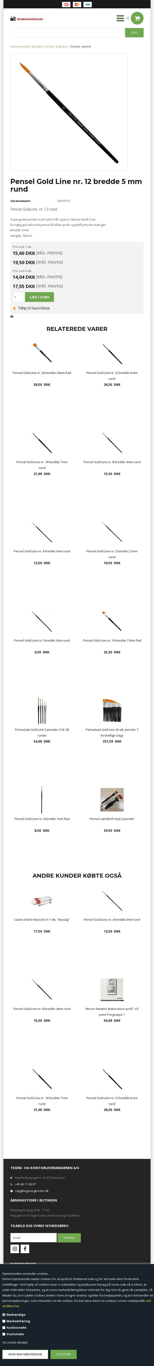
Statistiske (15, 1334)
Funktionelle (16, 1327)
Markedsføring (18, 1321)
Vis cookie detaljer (15, 1342)
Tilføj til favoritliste (31, 308)
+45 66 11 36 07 (25, 1184)
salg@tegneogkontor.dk (32, 1191)
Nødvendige (15, 1314)
